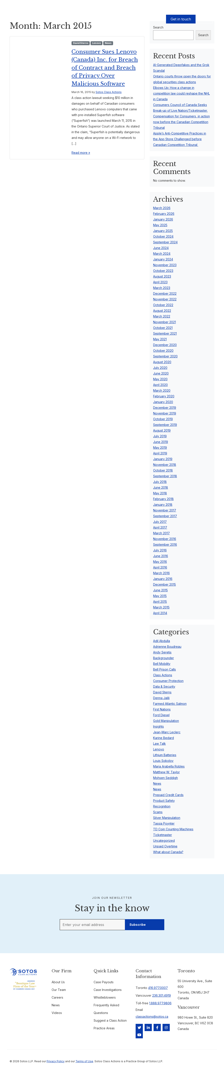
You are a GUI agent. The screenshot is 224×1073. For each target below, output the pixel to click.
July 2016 (160, 550)
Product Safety (164, 800)
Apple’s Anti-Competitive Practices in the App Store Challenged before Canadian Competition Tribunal (179, 139)
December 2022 (165, 293)
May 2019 (160, 447)
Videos (57, 1013)
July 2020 (160, 368)
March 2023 (161, 288)
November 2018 (164, 465)
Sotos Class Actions (109, 108)
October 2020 (163, 350)
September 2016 (165, 544)
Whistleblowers (105, 997)
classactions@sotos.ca (152, 1016)
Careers (57, 997)
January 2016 (162, 579)
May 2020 (160, 379)
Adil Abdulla (161, 641)
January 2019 (162, 459)
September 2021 (165, 333)
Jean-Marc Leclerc (166, 732)
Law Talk (159, 743)
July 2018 (160, 482)
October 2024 (163, 236)
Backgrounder (163, 658)
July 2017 (160, 522)
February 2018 (163, 499)
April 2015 (160, 601)
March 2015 (161, 607)
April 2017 (160, 527)
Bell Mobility (161, 664)
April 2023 (160, 282)
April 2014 (160, 613)
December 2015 (164, 584)
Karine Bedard (163, 738)
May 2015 (160, 596)
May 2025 (160, 225)
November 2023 (165, 265)
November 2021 (164, 322)
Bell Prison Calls (164, 669)
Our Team (93, 19)
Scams (158, 812)
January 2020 (163, 402)
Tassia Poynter (164, 823)
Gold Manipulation (166, 721)
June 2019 (160, 442)
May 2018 (160, 493)
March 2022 (161, 316)
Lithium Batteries (164, 755)
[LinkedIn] (148, 1027)
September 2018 (165, 476)
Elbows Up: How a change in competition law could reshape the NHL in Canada (181, 93)
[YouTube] (139, 1034)
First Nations (162, 709)
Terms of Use (84, 1061)
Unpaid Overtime (165, 846)
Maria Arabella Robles (169, 766)
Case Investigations (108, 990)
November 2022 (165, 299)
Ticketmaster (162, 835)
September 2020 (165, 356)
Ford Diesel (161, 715)
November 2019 (164, 413)
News (108, 43)
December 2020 (165, 345)
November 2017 (164, 510)
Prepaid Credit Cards (168, 795)
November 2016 (164, 539)
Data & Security (164, 686)
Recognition (161, 806)
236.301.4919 (161, 995)
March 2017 (161, 533)
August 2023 (162, 276)
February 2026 (163, 213)
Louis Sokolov (163, 761)
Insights (158, 726)
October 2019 (163, 419)
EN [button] (205, 19)
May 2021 (160, 339)
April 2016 (160, 567)
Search (203, 35)
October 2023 (163, 271)
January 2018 (162, 504)
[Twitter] (139, 1027)
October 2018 (163, 470)
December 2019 (164, 407)
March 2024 (161, 253)
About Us (109, 19)
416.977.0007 (158, 988)
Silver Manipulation (166, 818)
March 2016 (161, 573)
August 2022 (162, 310)
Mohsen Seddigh (165, 778)
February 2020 (163, 396)
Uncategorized (164, 840)
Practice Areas (104, 1028)
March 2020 (161, 390)
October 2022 (163, 305)
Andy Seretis (162, 652)
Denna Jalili (161, 698)
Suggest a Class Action (110, 1020)
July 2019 (160, 436)
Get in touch (181, 19)
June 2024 (161, 248)
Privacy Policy (56, 1061)
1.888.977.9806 (160, 1003)
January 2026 (163, 219)
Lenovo (96, 43)
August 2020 (162, 362)
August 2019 (162, 430)
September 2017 (165, 516)
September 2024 (165, 242)
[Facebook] (157, 1027)
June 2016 (160, 556)
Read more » (81, 168)
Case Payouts (72, 19)
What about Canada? (168, 852)
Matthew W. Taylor (166, 772)
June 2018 (160, 487)
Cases (54, 19)
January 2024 (163, 259)
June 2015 (160, 590)
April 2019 (160, 453)
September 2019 (165, 425)
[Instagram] (166, 1027)
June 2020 (161, 373)
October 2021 (163, 328)
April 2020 (160, 385)
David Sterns (80, 43)
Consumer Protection (168, 681)
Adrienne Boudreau (167, 646)
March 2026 (161, 208)
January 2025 (163, 231)
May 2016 (160, 561)
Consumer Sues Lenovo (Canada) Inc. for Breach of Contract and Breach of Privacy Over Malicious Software (102, 75)
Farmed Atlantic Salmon (170, 703)
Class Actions (162, 675)
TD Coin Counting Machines (173, 829)
